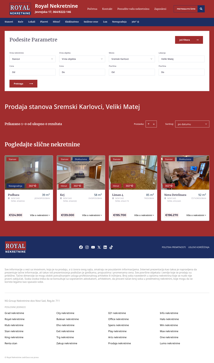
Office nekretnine (118, 318)
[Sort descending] (154, 123)
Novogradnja (119, 21)
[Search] (201, 8)
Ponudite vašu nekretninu (133, 8)
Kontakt (107, 8)
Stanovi (9, 21)
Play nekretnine (117, 330)
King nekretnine (14, 336)
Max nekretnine (169, 330)
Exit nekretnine (65, 330)
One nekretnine (169, 336)
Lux (105, 21)
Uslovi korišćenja (198, 246)
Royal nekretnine (15, 318)
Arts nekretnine (117, 336)
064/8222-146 (62, 12)
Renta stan (11, 343)
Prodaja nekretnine (119, 343)
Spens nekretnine (118, 324)
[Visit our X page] (99, 247)
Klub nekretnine (14, 324)
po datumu (184, 124)
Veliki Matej (167, 58)
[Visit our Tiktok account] (111, 247)
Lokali (31, 21)
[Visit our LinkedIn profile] (105, 247)
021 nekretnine (117, 312)
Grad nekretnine (14, 312)
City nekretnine (65, 312)
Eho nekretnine (65, 324)
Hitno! (56, 21)
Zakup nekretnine (66, 343)
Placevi (44, 21)
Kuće (20, 21)
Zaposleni (160, 8)
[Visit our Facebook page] (81, 247)
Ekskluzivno (72, 21)
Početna (92, 8)
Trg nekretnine (65, 336)
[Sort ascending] (148, 123)
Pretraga (23, 83)
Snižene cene (91, 21)
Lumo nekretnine (170, 343)
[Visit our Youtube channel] (93, 247)
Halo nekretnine (169, 318)
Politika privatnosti (174, 246)
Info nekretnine (169, 312)
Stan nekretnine (14, 330)
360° (135, 21)
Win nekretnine (169, 324)
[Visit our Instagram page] (87, 247)
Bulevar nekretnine (67, 318)
